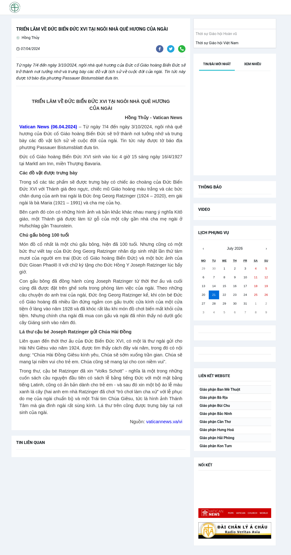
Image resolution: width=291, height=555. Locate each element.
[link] (216, 43)
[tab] (217, 64)
